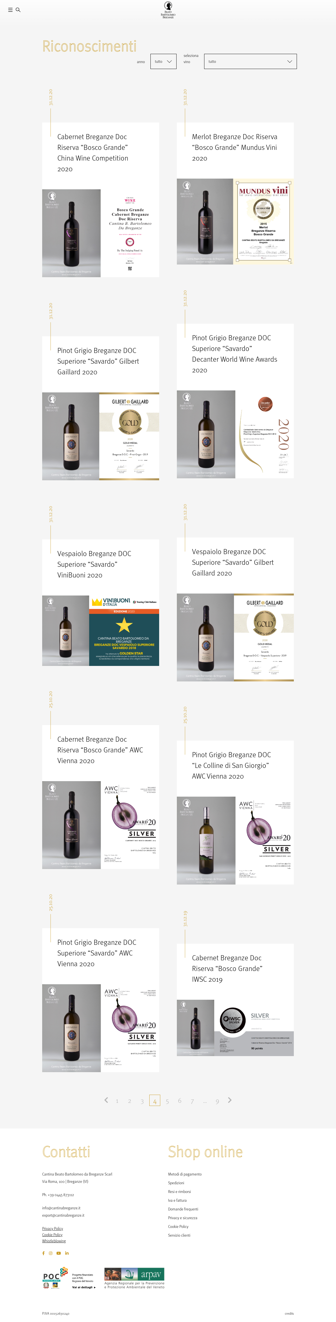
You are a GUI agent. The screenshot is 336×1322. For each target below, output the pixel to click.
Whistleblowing (54, 1241)
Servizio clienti (179, 1235)
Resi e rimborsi (179, 1191)
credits (289, 1313)
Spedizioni (176, 1183)
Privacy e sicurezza (182, 1218)
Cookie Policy (52, 1234)
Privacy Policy (52, 1228)
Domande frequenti (183, 1209)
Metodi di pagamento (185, 1174)
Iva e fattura (177, 1200)
